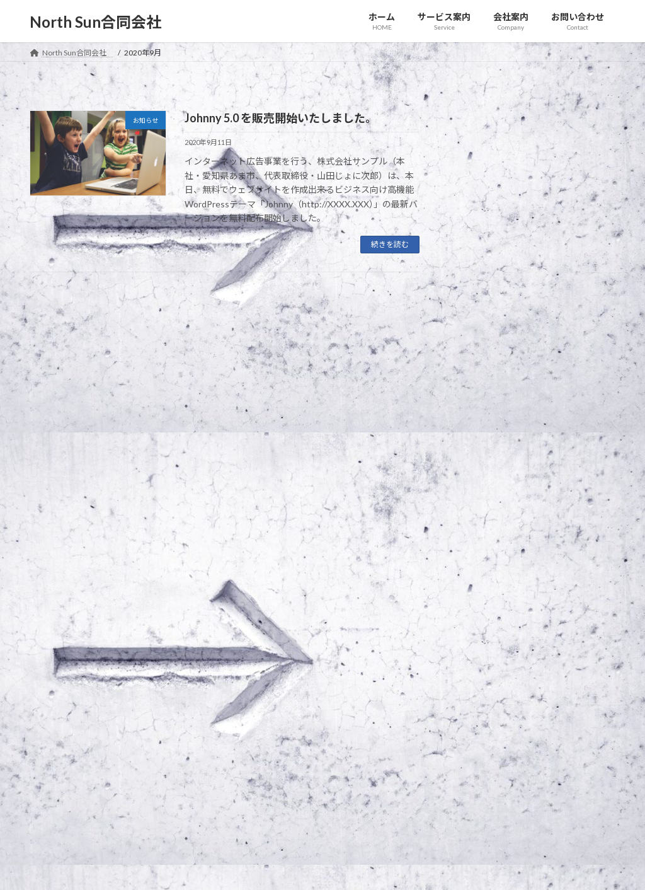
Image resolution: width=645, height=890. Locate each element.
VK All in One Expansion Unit (404, 868)
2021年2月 (482, 398)
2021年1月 (482, 424)
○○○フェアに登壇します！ (517, 198)
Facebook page (524, 755)
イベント (569, 181)
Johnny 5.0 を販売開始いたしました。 (281, 118)
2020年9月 (482, 475)
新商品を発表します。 (502, 147)
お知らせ (531, 131)
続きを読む (390, 244)
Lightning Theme (319, 868)
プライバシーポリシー (79, 668)
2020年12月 (485, 449)
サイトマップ (164, 668)
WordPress (254, 868)
